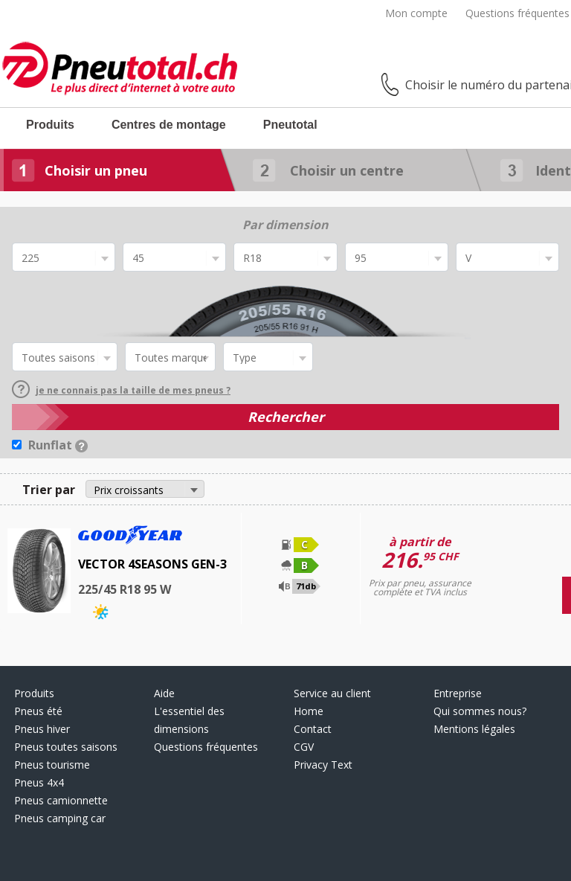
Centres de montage (169, 124)
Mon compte (416, 13)
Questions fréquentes (517, 13)
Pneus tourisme (52, 764)
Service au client (332, 693)
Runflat (58, 445)
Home (308, 711)
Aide (164, 693)
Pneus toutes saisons (65, 747)
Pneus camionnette (61, 800)
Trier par (48, 489)
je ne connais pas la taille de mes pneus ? (121, 390)
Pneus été (38, 711)
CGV (304, 747)
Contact (313, 729)
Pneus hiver (42, 729)
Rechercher (286, 417)
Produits (50, 124)
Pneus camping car (60, 818)
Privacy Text (323, 764)
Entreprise (457, 693)
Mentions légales (474, 729)
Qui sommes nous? (479, 711)
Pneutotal (290, 124)
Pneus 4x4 (39, 782)
